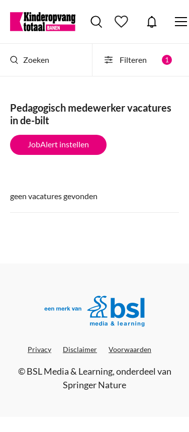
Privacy (39, 349)
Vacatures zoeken (96, 22)
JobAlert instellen (58, 144)
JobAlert (151, 22)
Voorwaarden (130, 349)
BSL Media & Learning (70, 371)
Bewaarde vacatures (123, 22)
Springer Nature (94, 384)
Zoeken (29, 59)
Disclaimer (80, 349)
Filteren (137, 60)
